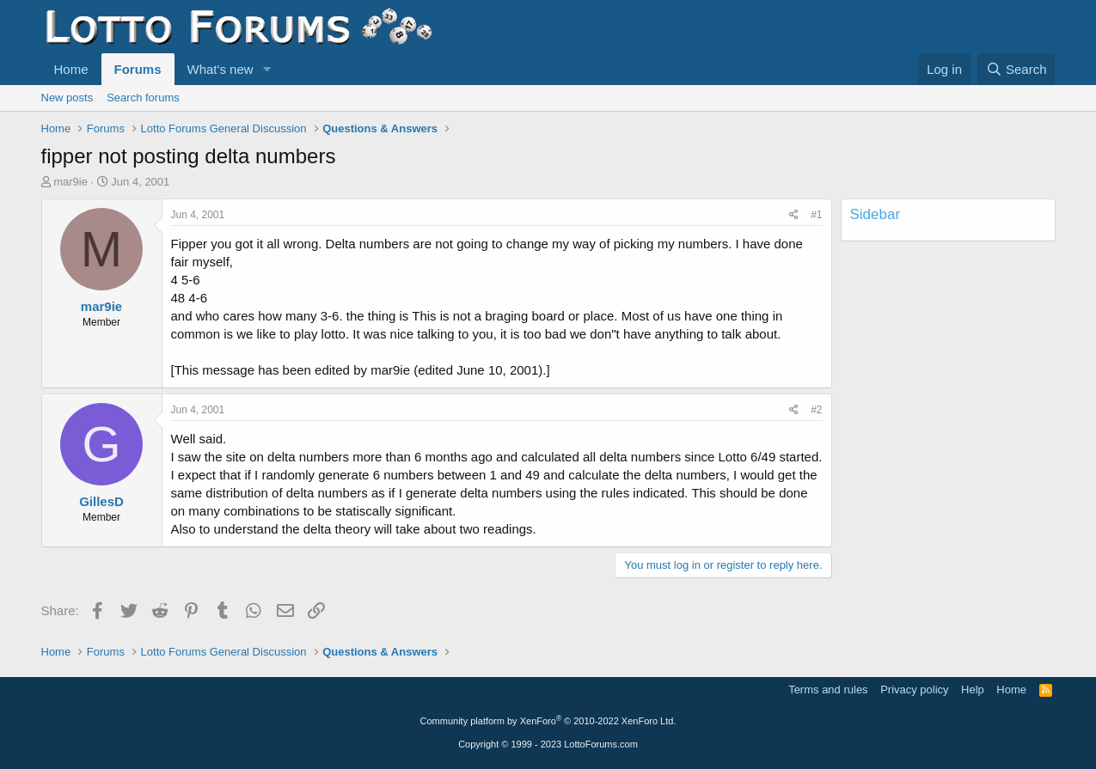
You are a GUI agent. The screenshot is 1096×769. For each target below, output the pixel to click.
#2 (816, 410)
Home (71, 69)
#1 (816, 215)
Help (972, 689)
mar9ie (70, 181)
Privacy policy (914, 689)
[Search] (1016, 69)
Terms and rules (827, 689)
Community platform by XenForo (548, 721)
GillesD (101, 501)
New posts (67, 97)
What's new (220, 69)
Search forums (143, 97)
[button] (266, 69)
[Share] (794, 215)
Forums (138, 69)
